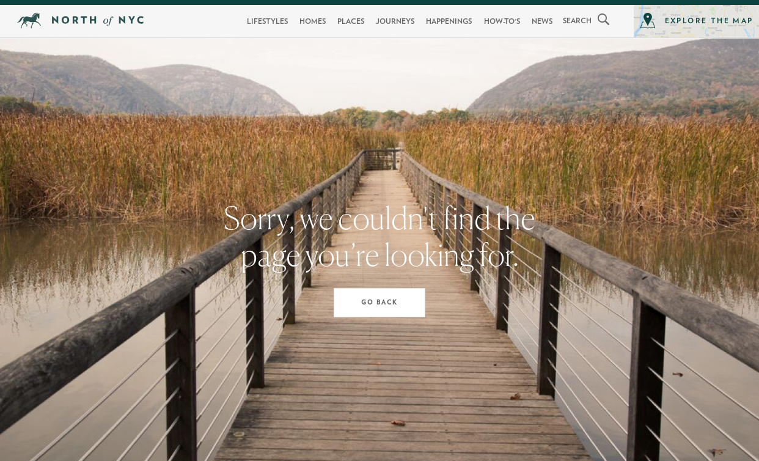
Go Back (379, 303)
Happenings (449, 21)
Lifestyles (267, 21)
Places (350, 21)
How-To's (502, 21)
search (577, 20)
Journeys (395, 21)
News (542, 21)
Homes (312, 21)
